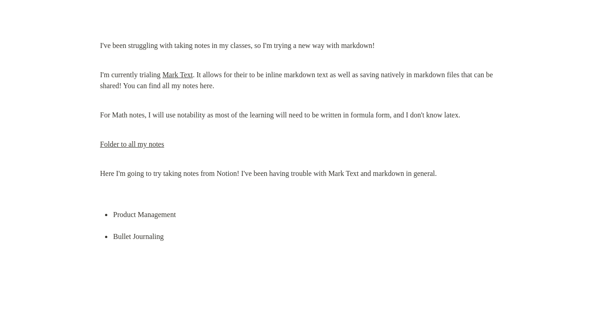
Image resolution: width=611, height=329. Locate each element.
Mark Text (178, 75)
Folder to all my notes (132, 144)
